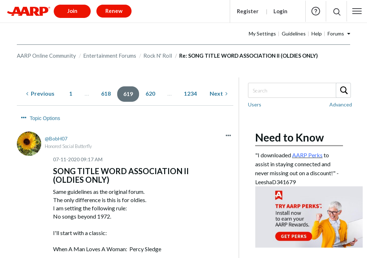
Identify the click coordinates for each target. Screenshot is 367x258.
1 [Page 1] (70, 93)
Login (280, 11)
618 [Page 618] (106, 93)
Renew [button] (114, 11)
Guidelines (294, 33)
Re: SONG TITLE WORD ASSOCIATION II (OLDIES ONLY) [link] (248, 55)
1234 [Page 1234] (190, 93)
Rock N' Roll (157, 55)
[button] (357, 11)
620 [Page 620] (150, 93)
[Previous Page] (40, 93)
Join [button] (72, 11)
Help (315, 11)
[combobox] (299, 90)
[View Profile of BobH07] (56, 138)
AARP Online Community (46, 55)
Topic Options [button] (45, 118)
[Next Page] (218, 93)
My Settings (262, 33)
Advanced (340, 104)
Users (254, 104)
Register (247, 11)
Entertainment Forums (109, 55)
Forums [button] (336, 33)
